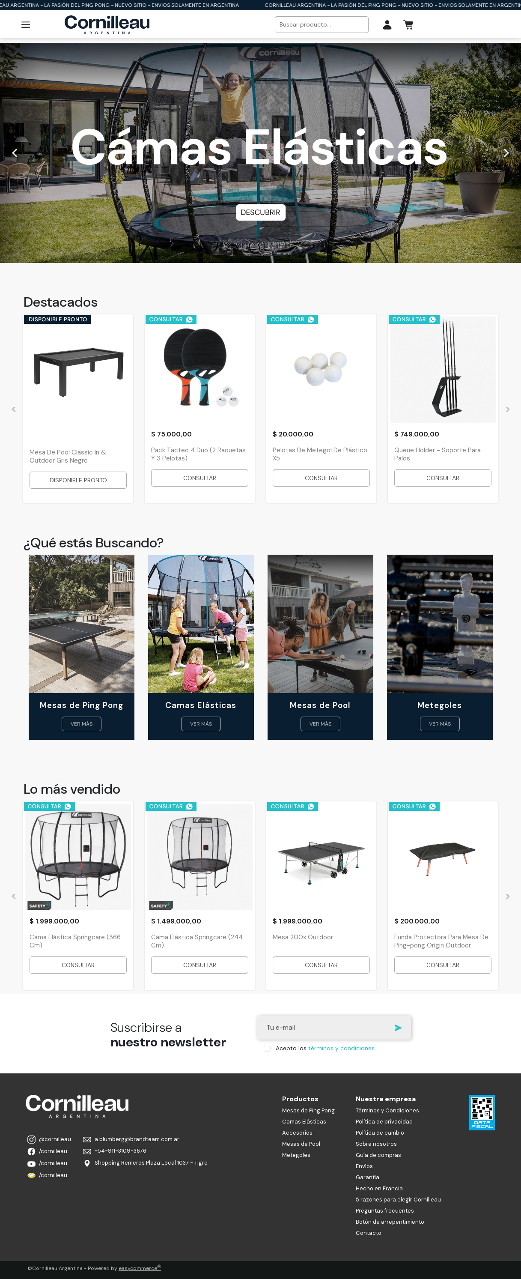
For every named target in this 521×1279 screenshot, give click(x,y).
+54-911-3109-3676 (114, 1150)
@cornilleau (49, 1140)
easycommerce (140, 1268)
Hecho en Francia (379, 1188)
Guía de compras (378, 1155)
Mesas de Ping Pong (308, 1110)
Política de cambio (380, 1132)
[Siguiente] (504, 152)
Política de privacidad (384, 1121)
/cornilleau (47, 1152)
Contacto (368, 1233)
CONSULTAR (199, 478)
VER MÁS (81, 723)
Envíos (364, 1166)
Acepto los (325, 1048)
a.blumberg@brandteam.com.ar (131, 1139)
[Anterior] (16, 152)
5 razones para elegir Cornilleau (398, 1199)
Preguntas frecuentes (385, 1210)
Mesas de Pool (301, 1144)
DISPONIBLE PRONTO (78, 480)
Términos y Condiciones (387, 1110)
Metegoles (296, 1155)
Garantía (367, 1177)
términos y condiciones (341, 1048)
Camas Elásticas (304, 1121)
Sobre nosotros (376, 1144)
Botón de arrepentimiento (390, 1221)
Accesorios (297, 1132)
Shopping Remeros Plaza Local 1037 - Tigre (145, 1163)
